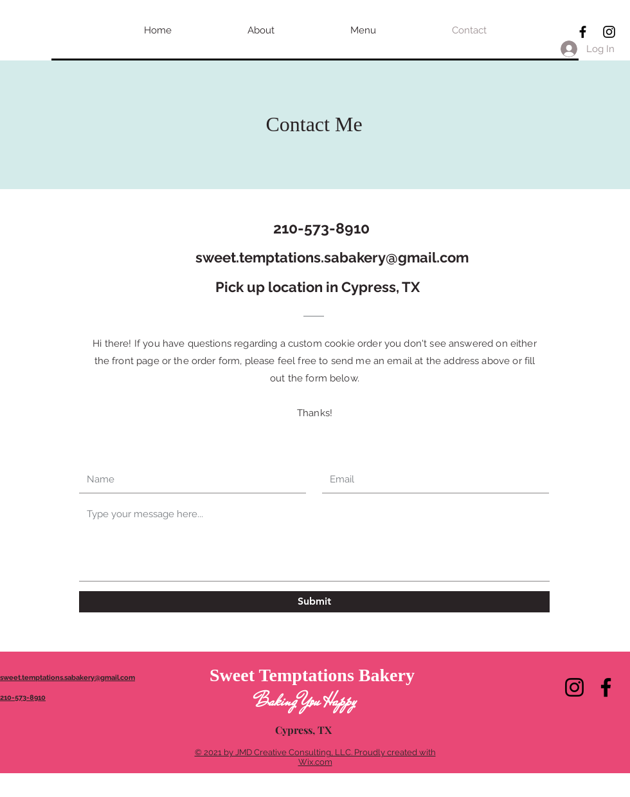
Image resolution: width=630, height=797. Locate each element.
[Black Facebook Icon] (583, 32)
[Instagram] (574, 687)
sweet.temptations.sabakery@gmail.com (332, 257)
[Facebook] (605, 687)
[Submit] (314, 601)
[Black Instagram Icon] (609, 32)
